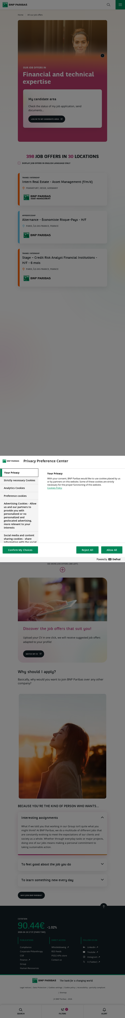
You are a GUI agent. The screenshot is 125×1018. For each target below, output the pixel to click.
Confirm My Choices (20, 550)
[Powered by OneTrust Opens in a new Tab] (110, 559)
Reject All (87, 550)
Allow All (112, 550)
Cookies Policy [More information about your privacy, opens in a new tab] (54, 487)
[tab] (19, 473)
